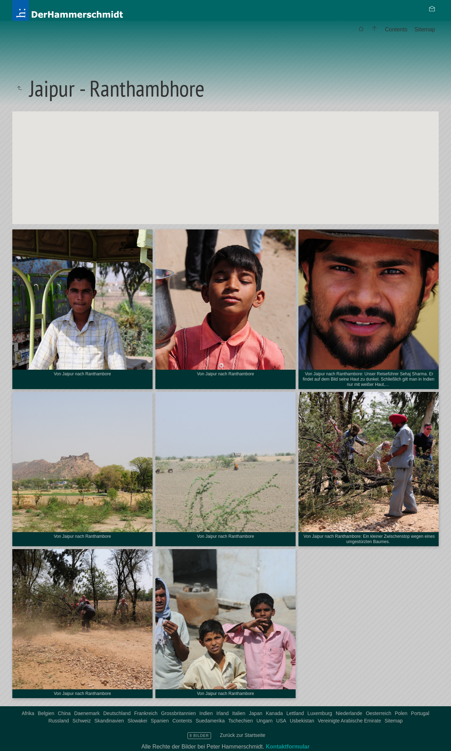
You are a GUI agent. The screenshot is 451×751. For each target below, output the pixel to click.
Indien (206, 713)
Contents (396, 29)
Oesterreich (378, 713)
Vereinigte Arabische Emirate (349, 721)
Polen (401, 713)
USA (281, 721)
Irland (222, 713)
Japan (255, 713)
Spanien (160, 721)
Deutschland (117, 713)
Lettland (295, 713)
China (64, 713)
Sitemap (424, 29)
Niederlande (349, 713)
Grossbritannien (178, 713)
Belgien (46, 713)
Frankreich (145, 713)
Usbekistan (302, 721)
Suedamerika (210, 721)
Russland (58, 721)
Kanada (274, 713)
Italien (238, 713)
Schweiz (82, 721)
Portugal (420, 713)
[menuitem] (361, 29)
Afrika (28, 713)
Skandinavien (109, 721)
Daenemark (87, 713)
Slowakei (137, 721)
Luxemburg (320, 713)
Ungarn (265, 721)
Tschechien (240, 721)
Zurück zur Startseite (242, 735)
